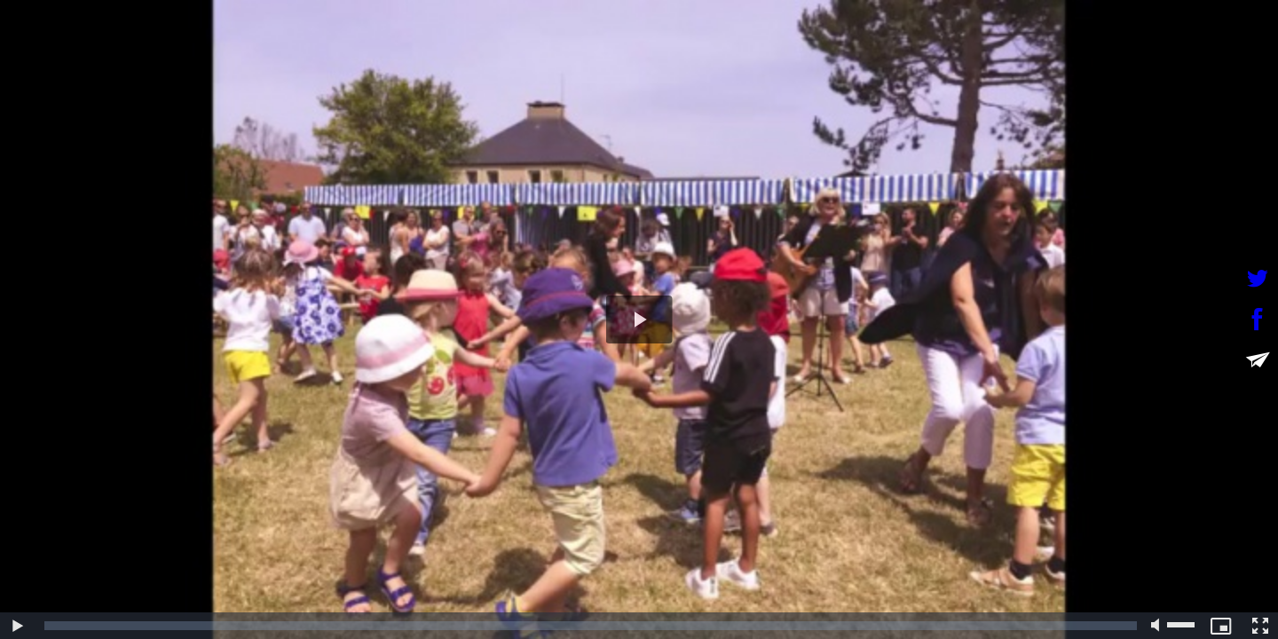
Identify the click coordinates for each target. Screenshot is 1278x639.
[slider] (590, 625)
